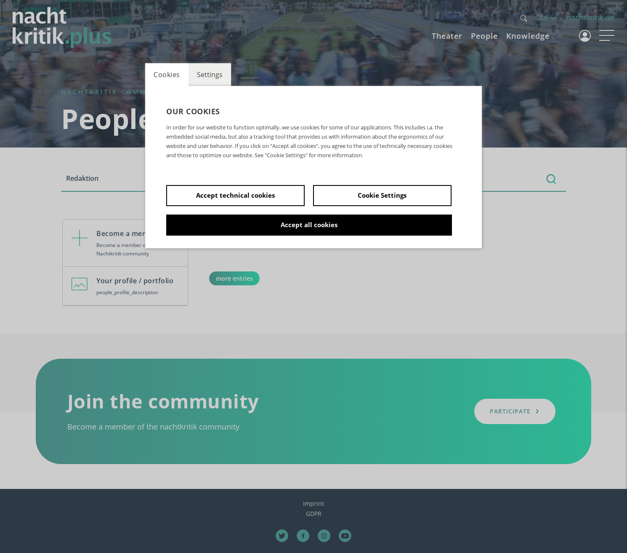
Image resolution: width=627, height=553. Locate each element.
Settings (210, 74)
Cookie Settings (382, 195)
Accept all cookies (309, 224)
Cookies (167, 74)
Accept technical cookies (235, 195)
